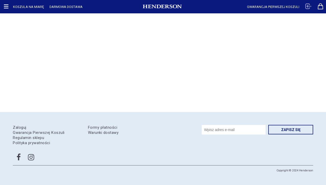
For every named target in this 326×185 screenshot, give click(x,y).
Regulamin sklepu (28, 137)
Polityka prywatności (31, 143)
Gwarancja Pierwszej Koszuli (39, 132)
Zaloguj (19, 127)
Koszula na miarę (28, 7)
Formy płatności (102, 127)
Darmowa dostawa (66, 7)
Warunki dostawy (103, 132)
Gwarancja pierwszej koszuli (273, 7)
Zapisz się (291, 130)
